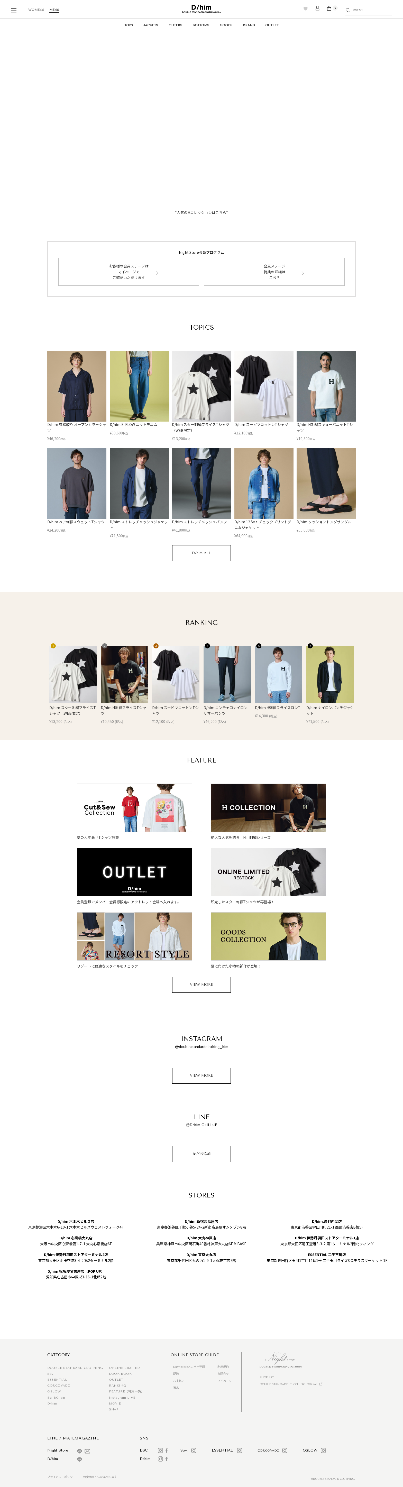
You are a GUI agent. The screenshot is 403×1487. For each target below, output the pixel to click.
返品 (176, 1388)
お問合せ (223, 1373)
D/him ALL (201, 553)
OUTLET (272, 25)
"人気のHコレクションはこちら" (201, 212)
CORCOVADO (58, 1385)
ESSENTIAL (57, 1379)
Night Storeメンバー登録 (189, 1366)
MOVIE (115, 1403)
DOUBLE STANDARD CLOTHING (75, 1368)
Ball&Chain (56, 1397)
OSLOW (54, 1391)
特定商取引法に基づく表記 (100, 1477)
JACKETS (150, 25)
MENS (54, 10)
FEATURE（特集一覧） (126, 1391)
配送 (176, 1373)
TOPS (128, 25)
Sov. (50, 1374)
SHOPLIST (267, 1377)
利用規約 (223, 1366)
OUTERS (175, 25)
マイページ (224, 1381)
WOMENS (36, 10)
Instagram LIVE (122, 1397)
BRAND (249, 25)
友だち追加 (201, 1154)
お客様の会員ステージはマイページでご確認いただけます (129, 271)
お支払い (179, 1381)
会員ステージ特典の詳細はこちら (274, 271)
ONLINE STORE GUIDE (195, 1355)
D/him (52, 1403)
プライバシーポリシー (61, 1477)
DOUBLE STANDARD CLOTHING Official (288, 1384)
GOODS (226, 25)
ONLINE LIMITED (124, 1368)
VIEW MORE (201, 984)
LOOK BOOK (120, 1374)
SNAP (113, 1409)
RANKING (117, 1385)
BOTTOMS (201, 25)
